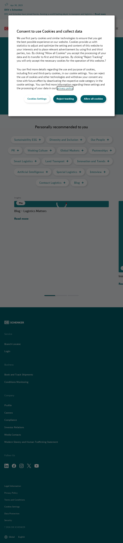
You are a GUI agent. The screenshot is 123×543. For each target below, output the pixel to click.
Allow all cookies (93, 98)
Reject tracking (65, 98)
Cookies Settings (37, 98)
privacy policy (65, 88)
